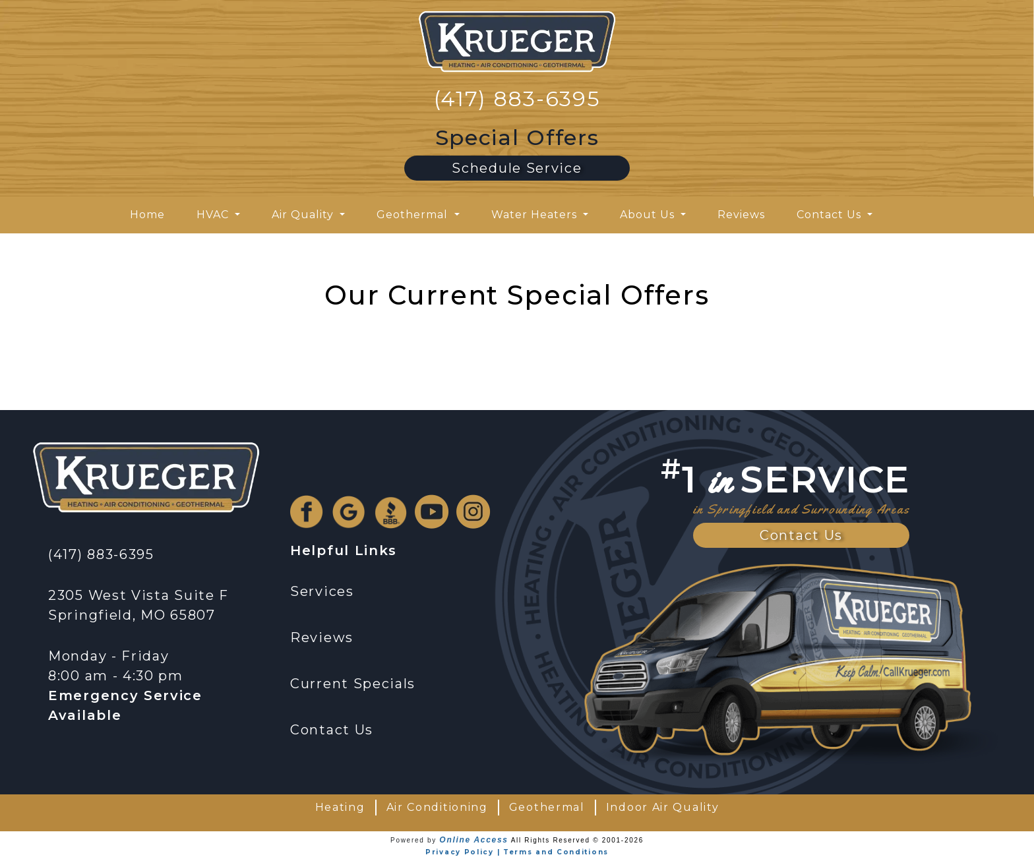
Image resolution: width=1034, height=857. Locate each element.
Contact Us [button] (831, 214)
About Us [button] (649, 214)
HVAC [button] (214, 214)
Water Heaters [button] (535, 214)
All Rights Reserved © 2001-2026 (577, 840)
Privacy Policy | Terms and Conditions (517, 852)
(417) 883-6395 (517, 98)
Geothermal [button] (414, 214)
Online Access (473, 839)
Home (147, 214)
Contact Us (801, 535)
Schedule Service (517, 168)
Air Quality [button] (304, 214)
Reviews (741, 214)
